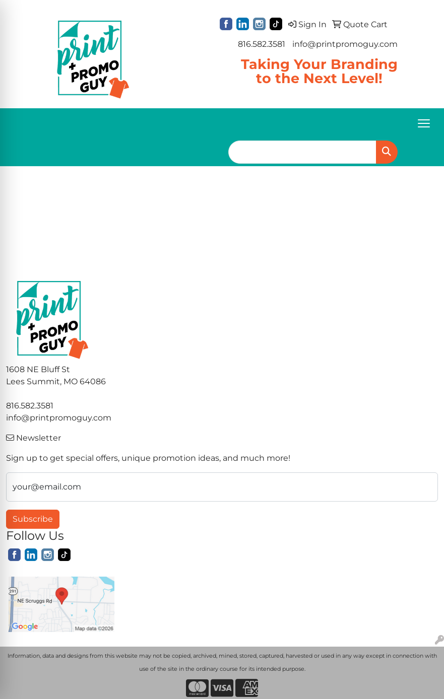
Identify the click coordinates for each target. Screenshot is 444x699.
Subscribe (33, 519)
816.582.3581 (261, 44)
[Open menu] (424, 123)
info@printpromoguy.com (345, 44)
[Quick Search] (302, 152)
